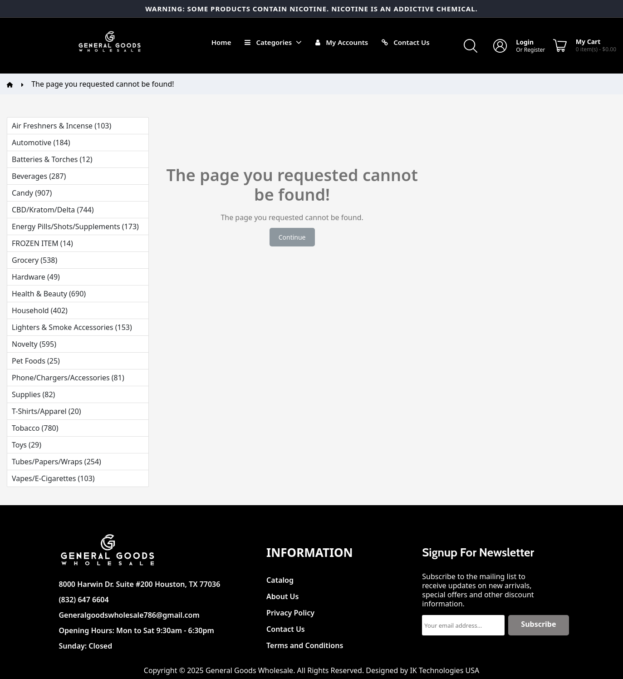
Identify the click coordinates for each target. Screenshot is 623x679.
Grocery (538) (34, 260)
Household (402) (40, 310)
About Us (282, 593)
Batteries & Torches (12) (52, 159)
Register (534, 50)
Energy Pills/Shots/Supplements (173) (75, 226)
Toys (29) (26, 445)
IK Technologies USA (444, 670)
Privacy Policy (290, 610)
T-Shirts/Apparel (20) (46, 411)
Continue (292, 237)
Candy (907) (32, 193)
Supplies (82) (33, 394)
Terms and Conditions (304, 642)
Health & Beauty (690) (49, 294)
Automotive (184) (41, 143)
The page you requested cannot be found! (102, 84)
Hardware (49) (36, 277)
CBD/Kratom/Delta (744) (52, 210)
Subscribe (538, 624)
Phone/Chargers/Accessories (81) (68, 378)
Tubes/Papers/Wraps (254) (56, 462)
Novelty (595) (34, 344)
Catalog (280, 577)
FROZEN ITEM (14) (42, 243)
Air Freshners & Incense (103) (61, 126)
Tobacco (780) (35, 428)
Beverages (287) (39, 176)
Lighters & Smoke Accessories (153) (72, 327)
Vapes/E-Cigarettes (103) (53, 478)
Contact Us (285, 626)
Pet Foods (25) (36, 361)
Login (525, 42)
